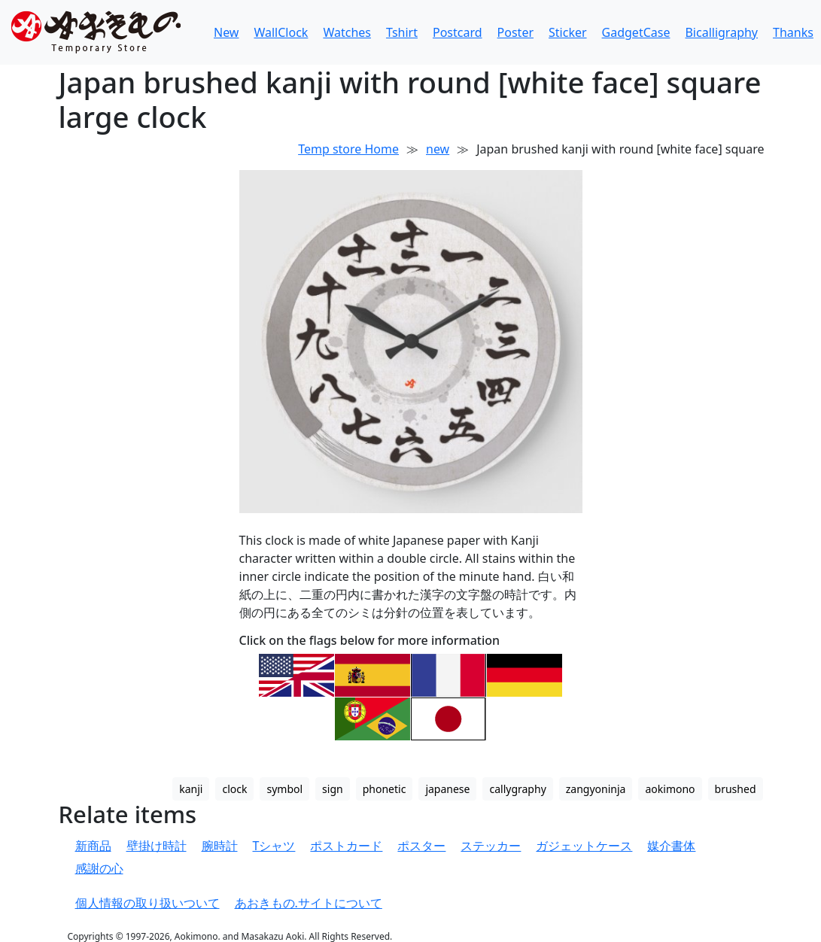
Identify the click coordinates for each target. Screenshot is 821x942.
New (226, 32)
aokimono (670, 789)
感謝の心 (99, 868)
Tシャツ (274, 845)
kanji (190, 789)
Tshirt (402, 32)
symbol (284, 789)
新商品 (93, 845)
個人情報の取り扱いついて (147, 903)
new (437, 149)
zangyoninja (596, 789)
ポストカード (346, 845)
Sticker (568, 32)
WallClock (281, 32)
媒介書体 (671, 845)
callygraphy (517, 789)
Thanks (793, 32)
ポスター (421, 845)
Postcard (457, 32)
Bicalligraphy (721, 32)
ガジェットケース (584, 845)
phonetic (384, 789)
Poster (515, 32)
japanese (447, 789)
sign (332, 789)
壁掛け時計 (156, 845)
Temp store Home (348, 149)
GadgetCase (636, 32)
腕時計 (220, 845)
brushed (735, 789)
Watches (347, 32)
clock (234, 789)
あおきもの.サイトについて (308, 903)
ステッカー (491, 845)
